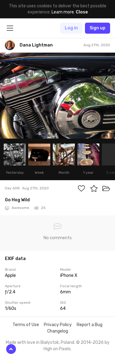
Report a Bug (89, 324)
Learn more (63, 12)
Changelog (57, 331)
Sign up (97, 28)
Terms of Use (26, 324)
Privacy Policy (58, 324)
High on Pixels (57, 348)
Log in (71, 28)
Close (82, 12)
